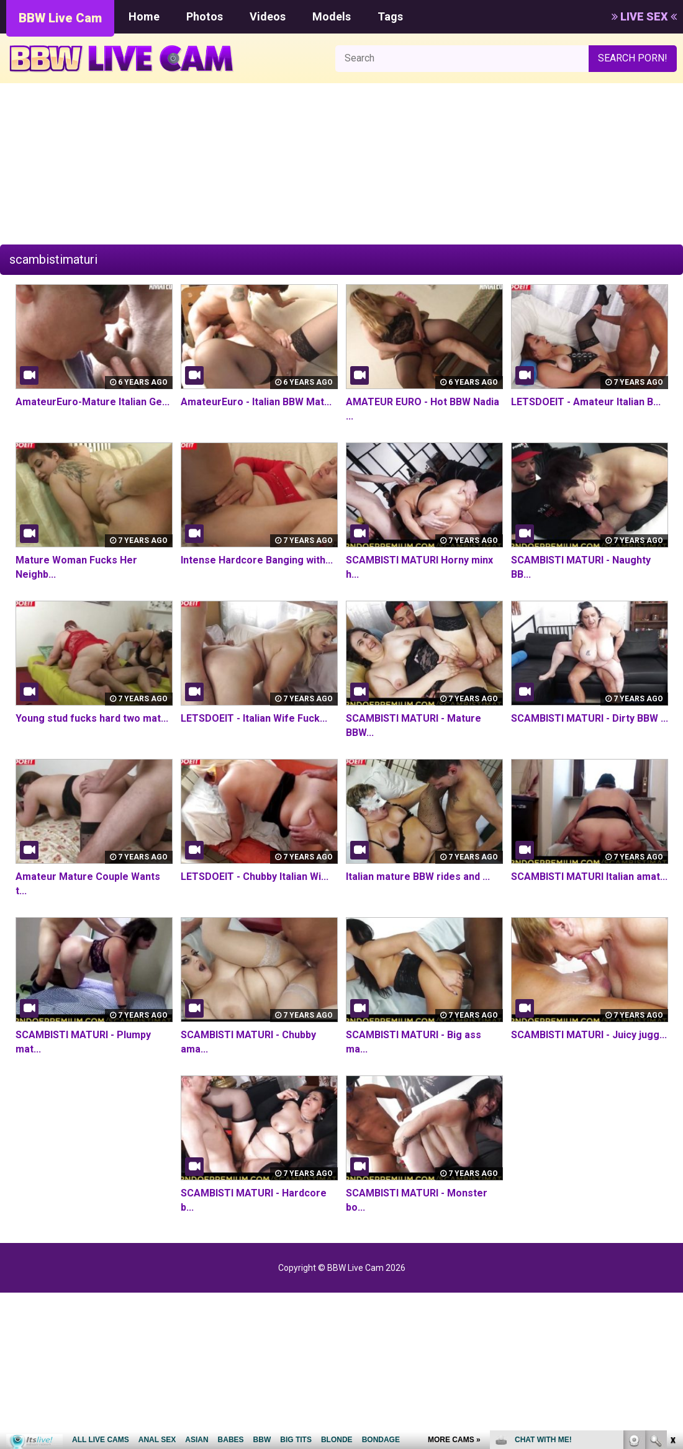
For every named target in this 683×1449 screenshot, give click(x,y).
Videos (268, 16)
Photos (204, 16)
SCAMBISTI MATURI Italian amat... (589, 876)
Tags (390, 16)
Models (331, 16)
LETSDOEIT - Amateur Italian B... (585, 402)
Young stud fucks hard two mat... (92, 718)
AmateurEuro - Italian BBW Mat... (256, 402)
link (672, 1255)
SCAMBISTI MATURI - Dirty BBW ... (589, 718)
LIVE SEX (644, 16)
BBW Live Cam (60, 18)
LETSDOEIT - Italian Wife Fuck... (254, 718)
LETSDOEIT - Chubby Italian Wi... (254, 876)
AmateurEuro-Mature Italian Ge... (93, 402)
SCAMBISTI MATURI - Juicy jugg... (589, 1035)
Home (144, 16)
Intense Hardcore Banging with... (257, 560)
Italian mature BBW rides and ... (418, 876)
